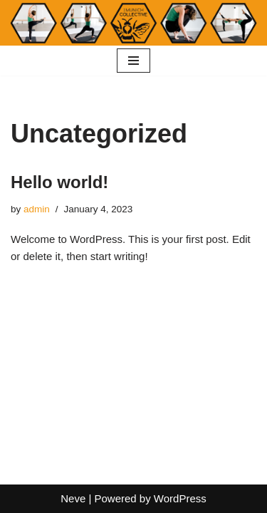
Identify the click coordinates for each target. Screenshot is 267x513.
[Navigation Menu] (133, 60)
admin (36, 209)
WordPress (180, 498)
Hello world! (59, 182)
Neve (73, 498)
